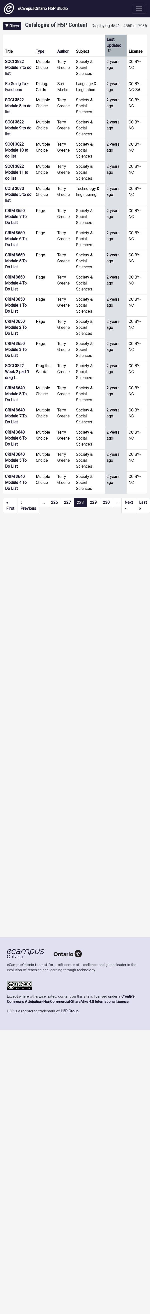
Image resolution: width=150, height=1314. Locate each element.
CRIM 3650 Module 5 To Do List (16, 261)
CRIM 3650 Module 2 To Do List (16, 327)
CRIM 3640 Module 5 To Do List (16, 460)
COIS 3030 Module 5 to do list (18, 194)
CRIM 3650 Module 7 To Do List (16, 216)
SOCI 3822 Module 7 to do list (18, 67)
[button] (12, 26)
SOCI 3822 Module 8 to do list (18, 106)
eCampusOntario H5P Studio (36, 8)
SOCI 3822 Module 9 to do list (18, 128)
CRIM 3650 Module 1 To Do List (16, 305)
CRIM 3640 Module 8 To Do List (16, 394)
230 (106, 502)
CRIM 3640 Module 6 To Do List (16, 438)
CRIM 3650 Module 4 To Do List (16, 283)
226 (54, 502)
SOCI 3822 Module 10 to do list (16, 150)
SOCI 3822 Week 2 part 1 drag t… (17, 371)
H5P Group (69, 1011)
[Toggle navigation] (139, 9)
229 (93, 502)
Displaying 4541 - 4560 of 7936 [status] (119, 25)
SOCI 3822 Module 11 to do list (16, 172)
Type (40, 51)
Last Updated (114, 45)
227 (67, 502)
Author (63, 51)
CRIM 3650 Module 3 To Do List (16, 349)
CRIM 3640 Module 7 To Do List (16, 416)
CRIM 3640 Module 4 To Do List (16, 482)
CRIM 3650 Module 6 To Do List (16, 238)
